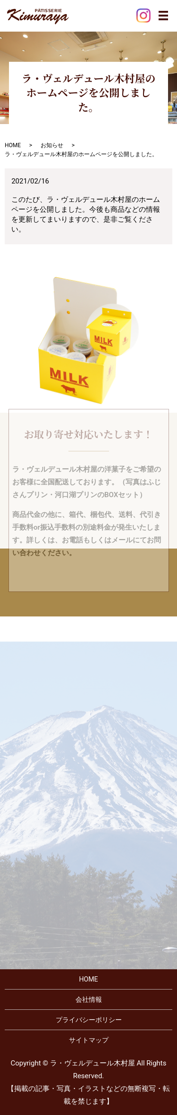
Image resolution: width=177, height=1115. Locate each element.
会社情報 (89, 999)
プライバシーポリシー (89, 1019)
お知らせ (52, 145)
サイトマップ (89, 1040)
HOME (13, 145)
